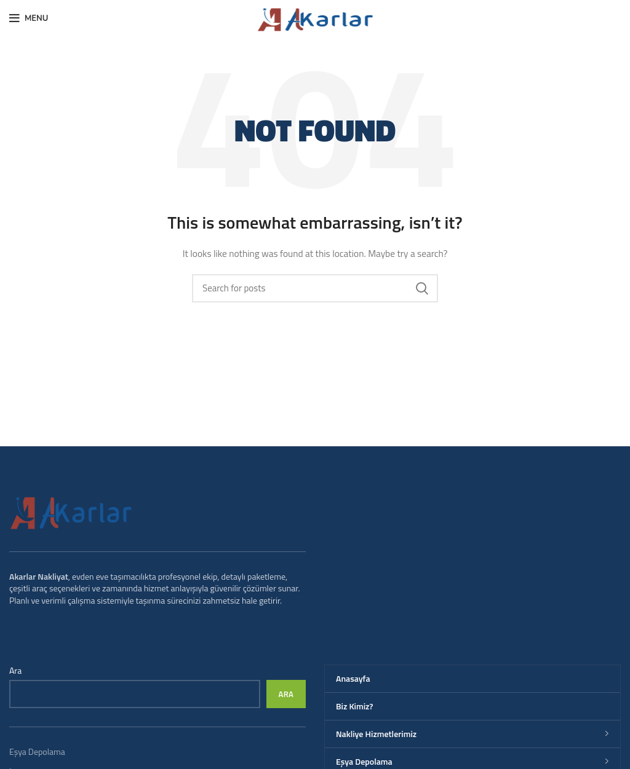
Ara (15, 670)
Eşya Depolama (37, 751)
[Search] (315, 288)
